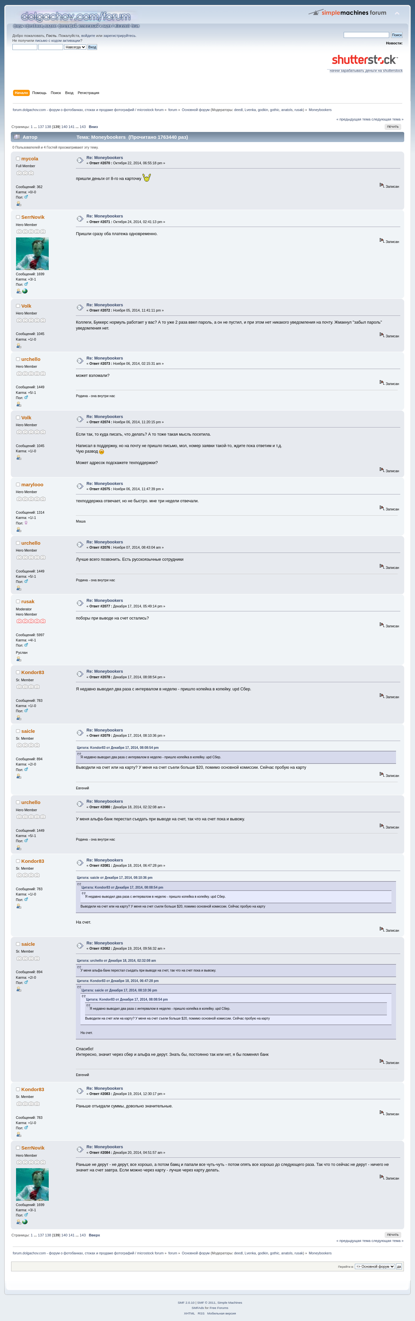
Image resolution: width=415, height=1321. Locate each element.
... (36, 127)
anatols (286, 110)
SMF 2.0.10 (186, 1302)
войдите (88, 36)
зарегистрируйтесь (119, 36)
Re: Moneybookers (105, 157)
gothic (274, 110)
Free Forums (219, 1308)
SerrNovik (32, 217)
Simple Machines (229, 1302)
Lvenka (250, 110)
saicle (28, 731)
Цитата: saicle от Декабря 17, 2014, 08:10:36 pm (114, 877)
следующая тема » (388, 119)
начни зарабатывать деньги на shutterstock (365, 68)
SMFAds (198, 1308)
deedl (238, 110)
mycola (29, 158)
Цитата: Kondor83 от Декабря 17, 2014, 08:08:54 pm (118, 747)
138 (48, 127)
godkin (263, 110)
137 (41, 127)
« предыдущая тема (354, 119)
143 (83, 127)
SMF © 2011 (206, 1302)
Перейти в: (346, 1266)
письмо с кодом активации (57, 40)
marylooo (32, 484)
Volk (26, 306)
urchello (30, 359)
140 (64, 127)
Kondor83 (32, 672)
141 (71, 127)
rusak (298, 110)
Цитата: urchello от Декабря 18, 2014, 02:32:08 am (116, 960)
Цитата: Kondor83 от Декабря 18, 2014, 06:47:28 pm (118, 981)
